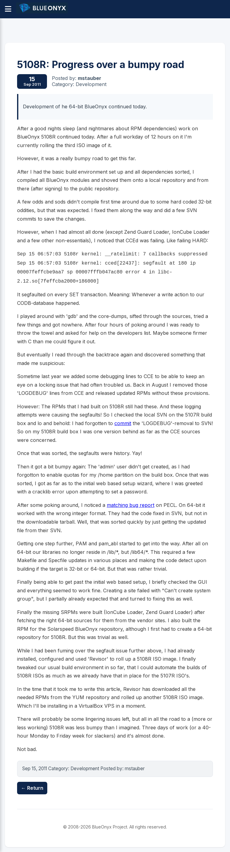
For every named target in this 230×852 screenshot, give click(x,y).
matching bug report (130, 505)
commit (122, 423)
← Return (32, 788)
